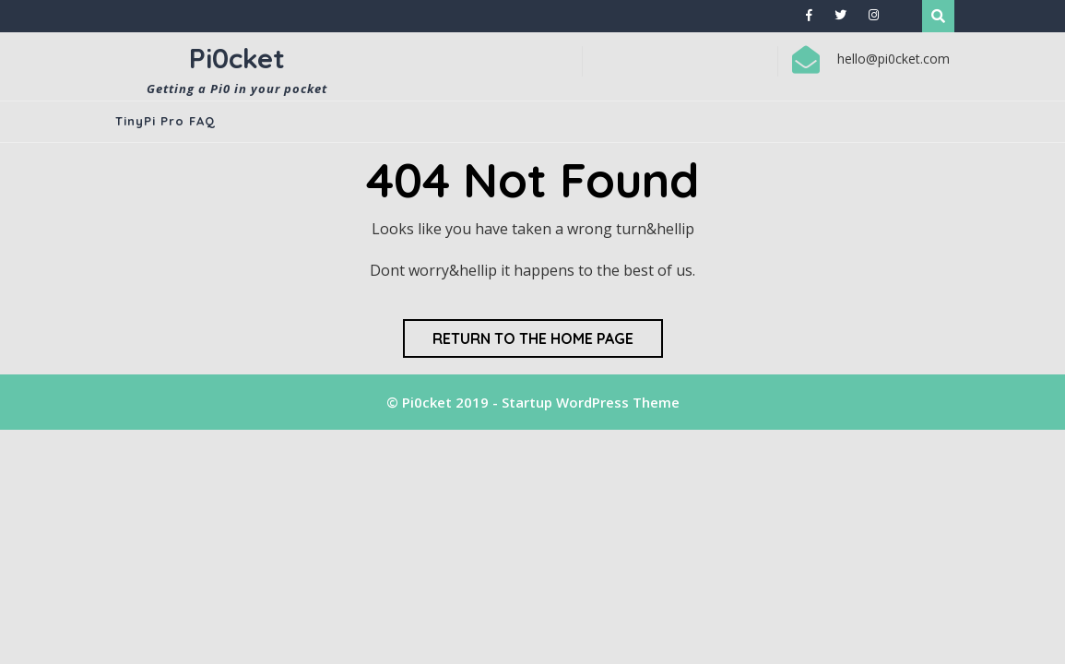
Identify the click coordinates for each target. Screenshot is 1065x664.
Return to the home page (532, 338)
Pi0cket (237, 58)
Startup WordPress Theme (591, 402)
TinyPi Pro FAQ (165, 120)
